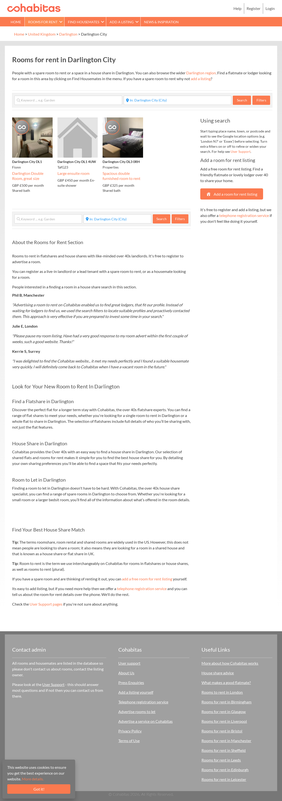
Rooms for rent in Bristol (221, 731)
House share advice (217, 672)
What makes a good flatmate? (226, 682)
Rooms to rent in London (222, 692)
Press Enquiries (131, 682)
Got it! (38, 789)
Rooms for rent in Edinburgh (225, 769)
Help (238, 8)
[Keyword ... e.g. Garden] (68, 100)
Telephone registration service (143, 702)
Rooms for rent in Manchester (226, 740)
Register (253, 8)
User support (129, 663)
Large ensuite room (73, 173)
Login (270, 8)
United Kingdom (42, 34)
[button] (60, 21)
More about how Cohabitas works (229, 663)
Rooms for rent (42, 22)
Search (244, 100)
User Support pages (46, 604)
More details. (33, 779)
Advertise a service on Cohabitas (145, 721)
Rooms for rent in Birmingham (226, 702)
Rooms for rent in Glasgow (223, 711)
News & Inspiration (161, 22)
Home (16, 22)
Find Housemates (83, 22)
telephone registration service (142, 588)
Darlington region (201, 72)
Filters (261, 100)
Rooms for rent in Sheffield (223, 750)
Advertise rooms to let (136, 711)
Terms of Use (129, 740)
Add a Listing (122, 22)
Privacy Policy (130, 731)
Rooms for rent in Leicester (223, 779)
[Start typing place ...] (178, 100)
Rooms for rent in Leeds (221, 760)
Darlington (68, 34)
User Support (240, 151)
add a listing (201, 78)
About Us (126, 672)
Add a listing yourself (135, 692)
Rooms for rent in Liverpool (224, 721)
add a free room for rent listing (147, 579)
